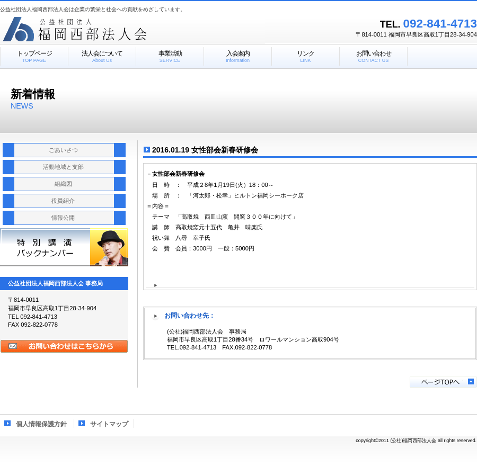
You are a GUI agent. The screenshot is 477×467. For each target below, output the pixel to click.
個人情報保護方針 (41, 424)
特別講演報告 (64, 247)
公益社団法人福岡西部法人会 (132, 29)
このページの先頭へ (443, 382)
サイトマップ (109, 424)
